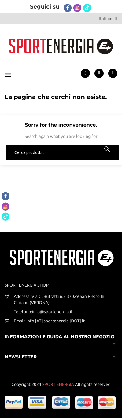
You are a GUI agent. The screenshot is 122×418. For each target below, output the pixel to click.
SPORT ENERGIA (58, 384)
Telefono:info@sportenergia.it (43, 311)
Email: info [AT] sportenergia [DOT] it (49, 320)
